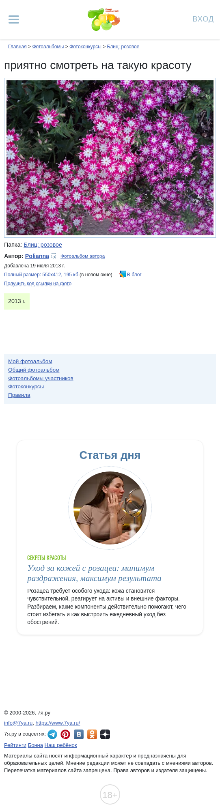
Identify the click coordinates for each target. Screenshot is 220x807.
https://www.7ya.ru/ (58, 723)
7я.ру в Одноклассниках (92, 734)
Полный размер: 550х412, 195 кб (41, 275)
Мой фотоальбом (30, 361)
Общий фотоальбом (33, 370)
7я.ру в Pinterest (65, 734)
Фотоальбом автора (82, 256)
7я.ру (105, 734)
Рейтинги (15, 745)
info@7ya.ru (18, 723)
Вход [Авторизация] (203, 18)
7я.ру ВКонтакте (79, 734)
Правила (19, 395)
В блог (134, 275)
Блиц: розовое (123, 46)
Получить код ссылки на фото (37, 283)
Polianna (37, 256)
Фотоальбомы (48, 46)
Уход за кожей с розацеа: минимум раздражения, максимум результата (94, 573)
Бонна (35, 745)
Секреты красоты (46, 558)
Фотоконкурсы (85, 46)
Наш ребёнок (61, 745)
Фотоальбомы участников (40, 378)
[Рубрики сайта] (14, 19)
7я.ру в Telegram (52, 734)
